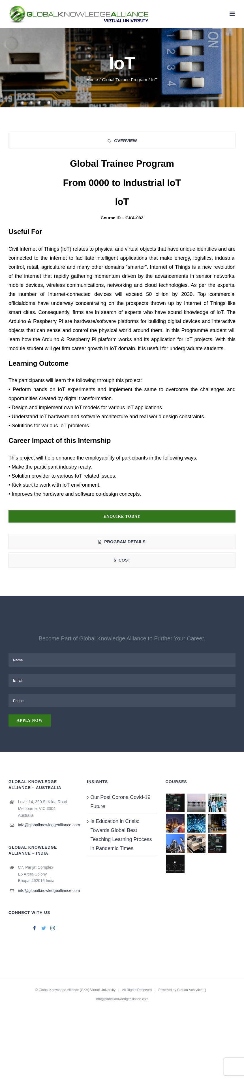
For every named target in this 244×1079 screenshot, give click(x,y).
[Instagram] (52, 928)
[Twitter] (43, 928)
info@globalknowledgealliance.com (48, 825)
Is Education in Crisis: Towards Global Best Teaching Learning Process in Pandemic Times (121, 834)
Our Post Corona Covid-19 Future (120, 801)
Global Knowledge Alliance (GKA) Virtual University (76, 990)
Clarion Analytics (189, 990)
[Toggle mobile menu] (233, 14)
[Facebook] (34, 928)
